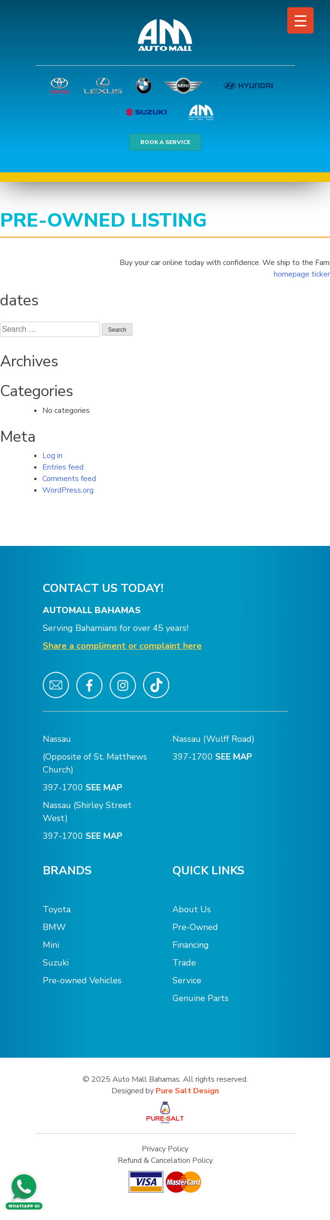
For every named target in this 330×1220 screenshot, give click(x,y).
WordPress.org (68, 490)
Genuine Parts (200, 998)
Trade (184, 962)
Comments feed (69, 478)
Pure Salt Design (187, 1091)
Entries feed (63, 467)
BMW (54, 927)
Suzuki (56, 962)
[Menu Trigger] (300, 20)
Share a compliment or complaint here (122, 646)
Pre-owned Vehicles (82, 980)
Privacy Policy (165, 1149)
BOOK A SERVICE (165, 142)
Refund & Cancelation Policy (165, 1160)
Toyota (57, 909)
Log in (52, 455)
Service (186, 980)
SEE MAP (105, 787)
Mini (51, 945)
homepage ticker (302, 274)
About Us (191, 909)
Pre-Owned (195, 927)
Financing (190, 945)
